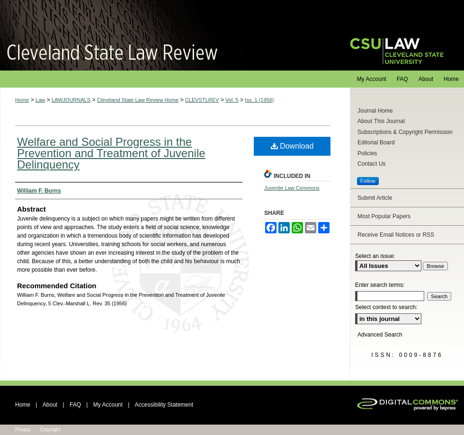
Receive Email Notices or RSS (395, 234)
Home (22, 100)
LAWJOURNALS (71, 100)
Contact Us (371, 163)
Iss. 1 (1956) (259, 100)
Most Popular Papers (383, 216)
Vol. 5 (232, 100)
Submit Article (374, 198)
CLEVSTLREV (202, 100)
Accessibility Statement (164, 404)
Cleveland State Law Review (166, 35)
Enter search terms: (380, 285)
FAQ (75, 404)
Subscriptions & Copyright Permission (405, 132)
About (50, 404)
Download (292, 146)
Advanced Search (379, 334)
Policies (367, 153)
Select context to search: (386, 307)
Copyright (50, 429)
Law (40, 100)
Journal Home (375, 110)
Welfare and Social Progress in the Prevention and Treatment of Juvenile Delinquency (111, 153)
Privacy (23, 429)
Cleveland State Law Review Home (137, 100)
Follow (367, 181)
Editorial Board (376, 142)
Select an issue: (375, 256)
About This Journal (381, 121)
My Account (108, 404)
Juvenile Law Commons (292, 188)
